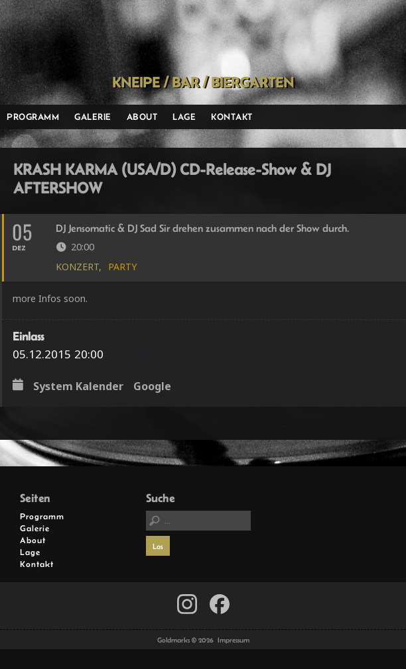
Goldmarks (199, 37)
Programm (33, 116)
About (142, 116)
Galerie (92, 116)
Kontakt (232, 116)
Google (152, 386)
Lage (184, 116)
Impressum (233, 640)
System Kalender (78, 386)
